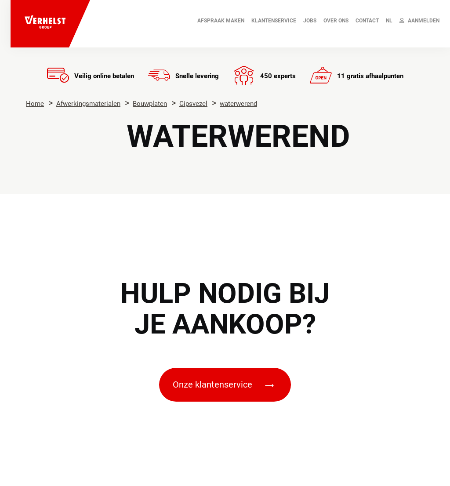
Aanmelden (419, 21)
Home (35, 104)
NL (389, 21)
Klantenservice (273, 21)
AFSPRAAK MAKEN (220, 21)
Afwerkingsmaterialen (88, 104)
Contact (367, 21)
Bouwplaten (150, 104)
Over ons (335, 21)
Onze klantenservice (223, 384)
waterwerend (238, 104)
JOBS (309, 21)
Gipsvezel (193, 104)
